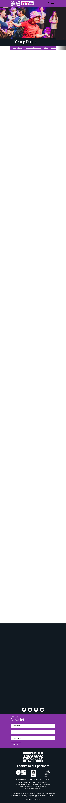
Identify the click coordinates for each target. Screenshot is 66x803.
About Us (34, 780)
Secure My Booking (26, 786)
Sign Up (16, 744)
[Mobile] (51, 3)
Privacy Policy (36, 782)
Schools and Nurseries (33, 48)
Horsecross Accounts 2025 (33, 788)
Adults (46, 48)
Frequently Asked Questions (41, 784)
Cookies (44, 782)
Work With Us (22, 780)
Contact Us (45, 780)
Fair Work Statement (40, 786)
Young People (17, 48)
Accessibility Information (23, 784)
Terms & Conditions (24, 782)
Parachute (37, 799)
